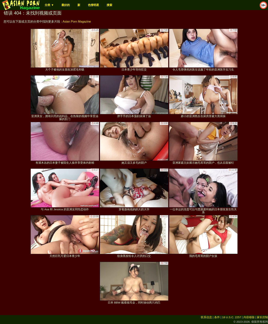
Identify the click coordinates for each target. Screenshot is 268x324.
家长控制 (262, 317)
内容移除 (249, 317)
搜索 (109, 5)
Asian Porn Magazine (77, 21)
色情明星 (93, 5)
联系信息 (206, 317)
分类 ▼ (49, 5)
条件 (217, 317)
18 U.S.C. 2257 (231, 317)
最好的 (65, 5)
